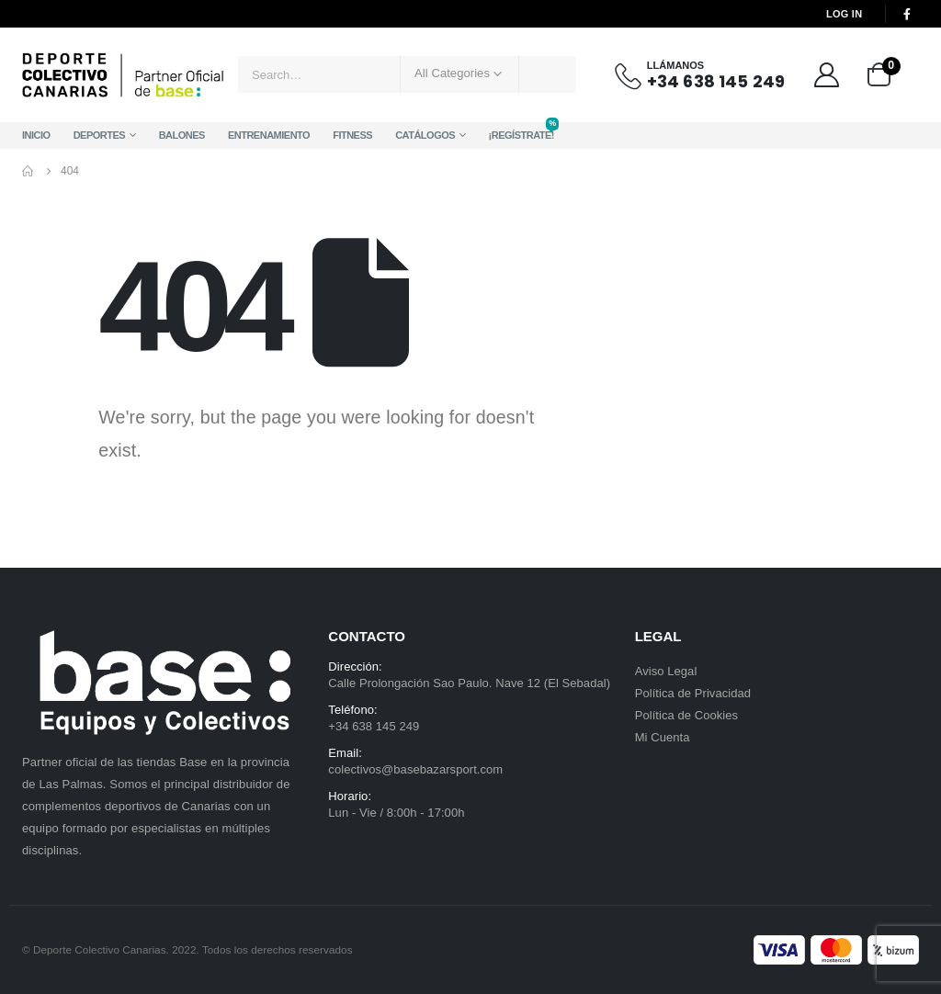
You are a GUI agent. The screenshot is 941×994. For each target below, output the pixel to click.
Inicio (36, 135)
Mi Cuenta (662, 737)
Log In (844, 13)
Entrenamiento (269, 135)
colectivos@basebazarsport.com (415, 769)
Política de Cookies (687, 715)
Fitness (352, 135)
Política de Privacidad (693, 693)
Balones (182, 135)
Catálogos (425, 135)
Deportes (100, 135)
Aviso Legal (666, 671)
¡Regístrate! (521, 131)
